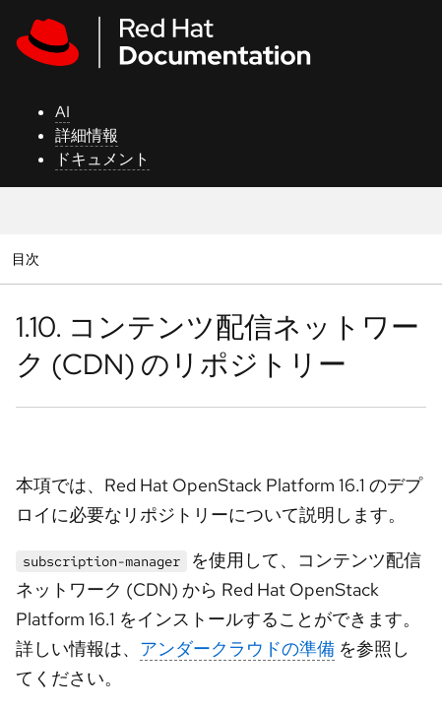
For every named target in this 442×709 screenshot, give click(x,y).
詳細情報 (86, 135)
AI (62, 111)
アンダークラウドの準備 (237, 648)
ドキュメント (102, 159)
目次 (28, 258)
